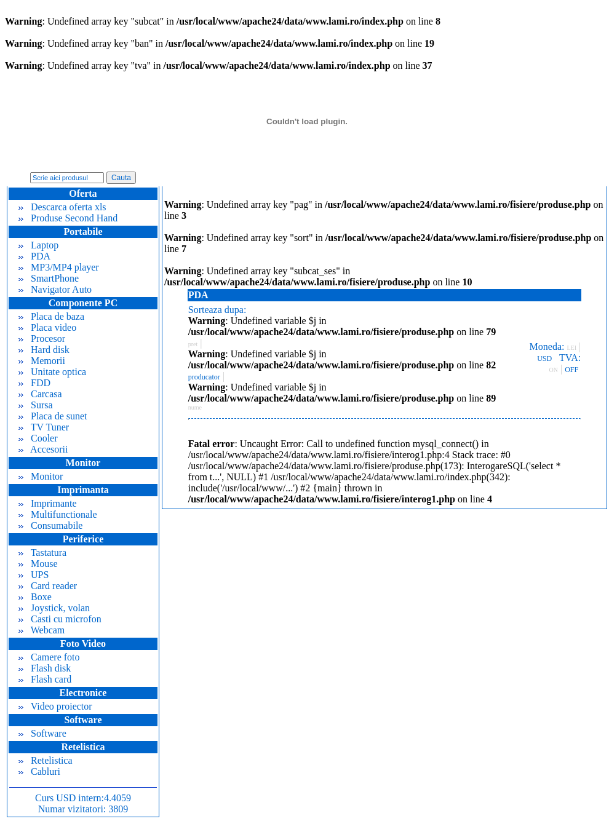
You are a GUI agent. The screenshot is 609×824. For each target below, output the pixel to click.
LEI (571, 347)
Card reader (47, 585)
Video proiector (55, 706)
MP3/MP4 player (58, 267)
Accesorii (43, 449)
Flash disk (44, 668)
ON (553, 369)
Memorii (41, 360)
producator (204, 377)
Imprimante (47, 503)
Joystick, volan (54, 608)
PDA (34, 256)
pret (193, 344)
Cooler (38, 438)
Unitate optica (52, 371)
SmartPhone (48, 278)
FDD (34, 383)
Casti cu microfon (60, 619)
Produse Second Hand (67, 218)
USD (544, 358)
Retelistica (45, 760)
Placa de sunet (52, 416)
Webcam (41, 630)
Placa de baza (51, 316)
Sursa (35, 405)
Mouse (38, 563)
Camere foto (49, 657)
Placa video (47, 327)
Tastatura (42, 552)
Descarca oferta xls (62, 207)
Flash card (44, 679)
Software (42, 733)
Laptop (38, 245)
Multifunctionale (57, 514)
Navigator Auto (55, 289)
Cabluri (39, 771)
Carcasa (40, 394)
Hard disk (44, 349)
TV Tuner (43, 427)
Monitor (40, 476)
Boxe (35, 597)
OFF (571, 369)
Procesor (41, 338)
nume (195, 407)
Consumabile (50, 525)
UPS (33, 574)
